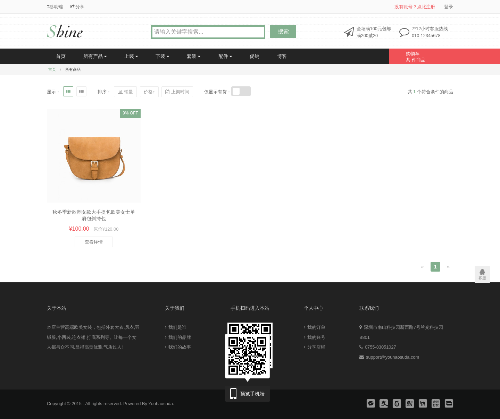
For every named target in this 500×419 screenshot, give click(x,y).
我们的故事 (178, 347)
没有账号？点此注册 (414, 6)
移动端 (55, 7)
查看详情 (94, 242)
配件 (225, 56)
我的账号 (314, 337)
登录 (448, 6)
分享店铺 (314, 347)
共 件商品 (433, 55)
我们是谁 (175, 327)
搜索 (283, 31)
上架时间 (177, 91)
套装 (193, 56)
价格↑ (149, 91)
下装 (162, 56)
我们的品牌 (178, 337)
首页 (61, 56)
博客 (282, 56)
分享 (77, 7)
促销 (254, 56)
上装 (131, 56)
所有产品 (95, 56)
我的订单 (314, 327)
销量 (125, 91)
